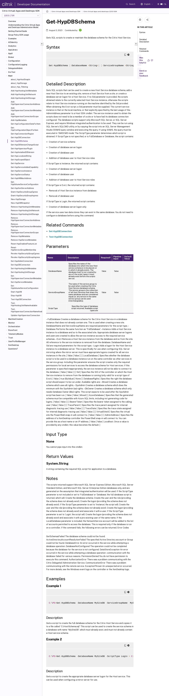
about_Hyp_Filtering (19, 87)
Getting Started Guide (17, 31)
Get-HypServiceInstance (21, 171)
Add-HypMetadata (19, 120)
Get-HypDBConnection (20, 137)
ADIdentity (12, 42)
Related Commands (144, 51)
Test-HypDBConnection (21, 299)
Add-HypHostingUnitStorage (23, 98)
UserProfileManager (17, 341)
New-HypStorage (18, 199)
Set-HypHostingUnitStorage (23, 272)
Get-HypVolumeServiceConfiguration (24, 183)
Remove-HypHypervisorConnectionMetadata (26, 225)
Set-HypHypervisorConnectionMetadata (26, 277)
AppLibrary (12, 50)
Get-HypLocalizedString (21, 156)
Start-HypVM (16, 292)
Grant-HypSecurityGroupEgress (24, 192)
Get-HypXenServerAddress (22, 188)
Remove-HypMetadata (20, 236)
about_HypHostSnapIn (20, 79)
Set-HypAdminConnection (22, 261)
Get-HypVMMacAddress (21, 178)
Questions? (13, 349)
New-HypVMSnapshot (20, 203)
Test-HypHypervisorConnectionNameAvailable (26, 310)
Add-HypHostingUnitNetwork (23, 94)
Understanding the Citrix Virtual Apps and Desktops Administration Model (24, 26)
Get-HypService (17, 163)
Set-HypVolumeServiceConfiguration (24, 287)
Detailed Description (144, 41)
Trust (10, 338)
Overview (12, 21)
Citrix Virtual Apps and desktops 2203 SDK (100, 11)
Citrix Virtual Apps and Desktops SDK (65, 11)
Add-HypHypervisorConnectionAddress (25, 103)
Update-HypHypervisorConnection (25, 315)
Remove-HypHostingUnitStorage (25, 214)
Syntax (142, 33)
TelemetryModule (15, 334)
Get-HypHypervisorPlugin (21, 149)
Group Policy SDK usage (18, 35)
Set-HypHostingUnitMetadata (23, 268)
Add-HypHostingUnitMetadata (24, 91)
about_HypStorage (19, 83)
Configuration (14, 61)
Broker (11, 57)
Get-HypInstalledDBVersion (22, 152)
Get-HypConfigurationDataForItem (25, 124)
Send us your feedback (143, 73)
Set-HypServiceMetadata (21, 282)
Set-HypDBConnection (20, 265)
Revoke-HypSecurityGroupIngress (25, 257)
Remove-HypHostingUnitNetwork (25, 210)
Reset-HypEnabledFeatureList (24, 244)
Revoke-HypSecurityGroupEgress (25, 254)
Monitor (11, 323)
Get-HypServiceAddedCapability (24, 167)
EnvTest (11, 72)
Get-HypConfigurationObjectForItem (24, 129)
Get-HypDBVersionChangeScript (25, 145)
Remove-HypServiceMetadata (23, 240)
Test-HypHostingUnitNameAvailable (24, 304)
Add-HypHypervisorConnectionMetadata (26, 109)
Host (10, 76)
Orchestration (14, 326)
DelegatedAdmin (15, 68)
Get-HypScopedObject (20, 160)
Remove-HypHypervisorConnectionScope (25, 231)
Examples (12, 39)
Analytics (12, 46)
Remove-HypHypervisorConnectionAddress (25, 219)
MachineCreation (15, 319)
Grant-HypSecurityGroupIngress (24, 196)
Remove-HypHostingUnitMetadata (25, 207)
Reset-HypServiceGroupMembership (23, 248)
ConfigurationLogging (17, 65)
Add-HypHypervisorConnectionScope (25, 115)
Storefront (12, 330)
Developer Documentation (33, 4)
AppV (10, 53)
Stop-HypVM (16, 296)
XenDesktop (13, 345)
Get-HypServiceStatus (20, 175)
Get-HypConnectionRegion (22, 134)
